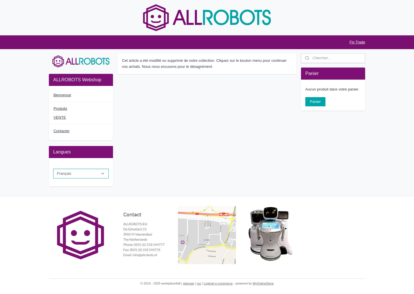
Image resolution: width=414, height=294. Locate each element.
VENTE (59, 117)
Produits (60, 108)
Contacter (61, 131)
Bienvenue (62, 95)
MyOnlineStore (263, 283)
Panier (315, 101)
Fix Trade (357, 42)
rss (199, 283)
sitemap (188, 283)
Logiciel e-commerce (218, 283)
